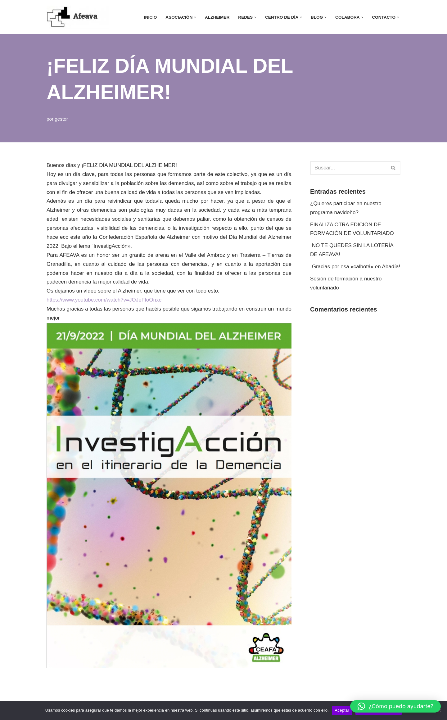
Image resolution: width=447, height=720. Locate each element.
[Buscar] (348, 168)
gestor (61, 119)
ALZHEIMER (217, 17)
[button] (195, 17)
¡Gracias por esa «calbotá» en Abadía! (355, 267)
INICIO (150, 17)
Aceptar (342, 710)
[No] (439, 710)
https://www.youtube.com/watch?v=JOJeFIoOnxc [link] (104, 300)
